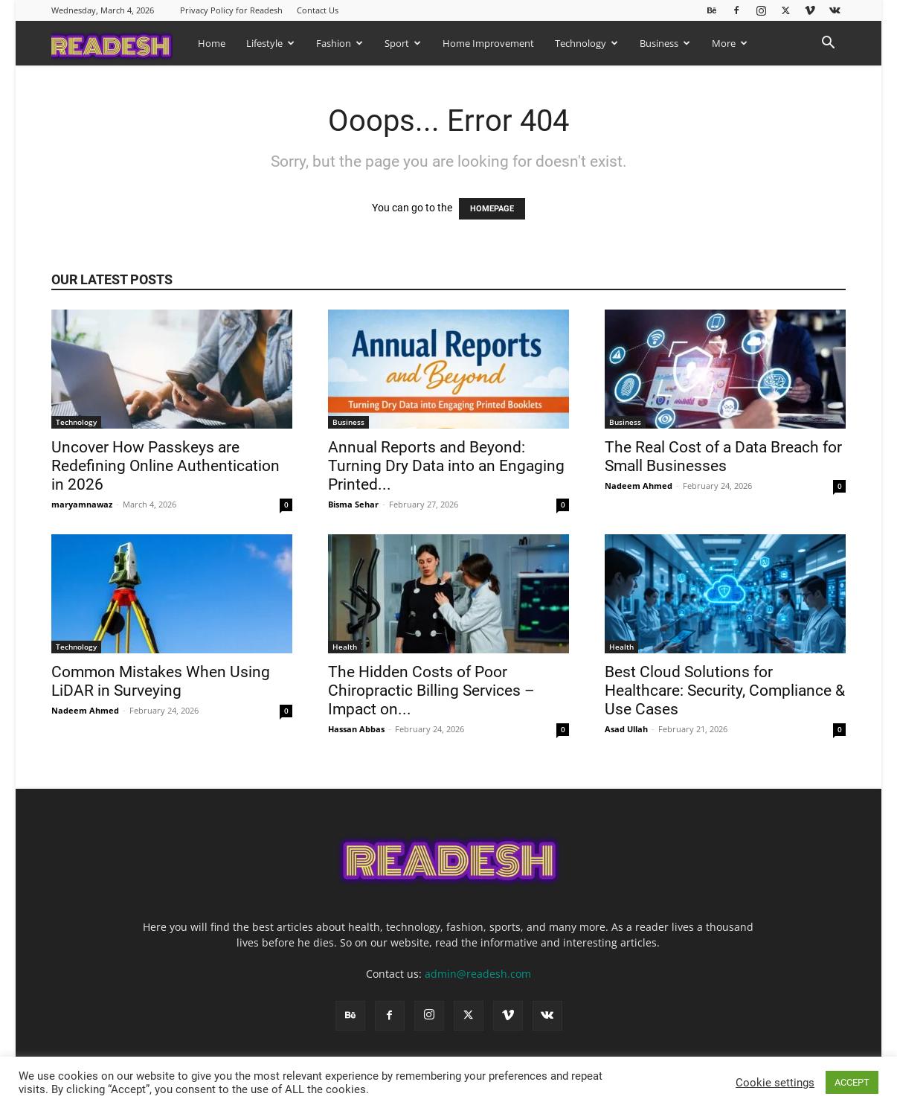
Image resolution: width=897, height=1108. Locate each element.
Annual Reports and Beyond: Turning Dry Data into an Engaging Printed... (446, 465)
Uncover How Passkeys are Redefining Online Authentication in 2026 (165, 465)
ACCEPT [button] (852, 1082)
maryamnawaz (81, 504)
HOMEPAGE (492, 209)
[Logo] (119, 43)
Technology (586, 43)
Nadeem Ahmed (638, 485)
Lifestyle (270, 43)
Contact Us (317, 10)
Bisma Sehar (353, 504)
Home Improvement (488, 43)
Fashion (339, 43)
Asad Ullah (626, 728)
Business (665, 43)
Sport (403, 43)
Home (211, 43)
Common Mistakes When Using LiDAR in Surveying (160, 681)
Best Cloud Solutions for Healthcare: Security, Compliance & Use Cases (725, 690)
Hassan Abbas (356, 728)
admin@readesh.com (478, 974)
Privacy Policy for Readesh (231, 10)
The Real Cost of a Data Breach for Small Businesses (723, 456)
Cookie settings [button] (775, 1082)
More (730, 43)
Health (344, 646)
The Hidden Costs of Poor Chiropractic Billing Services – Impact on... (431, 690)
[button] (828, 44)
